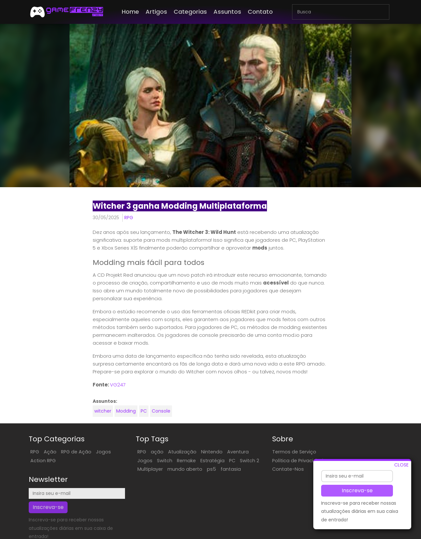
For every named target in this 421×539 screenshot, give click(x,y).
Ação (49, 451)
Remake (172, 460)
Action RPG (42, 460)
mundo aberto (194, 469)
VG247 (117, 384)
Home (130, 12)
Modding (125, 411)
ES (262, 533)
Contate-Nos (261, 469)
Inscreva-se (357, 490)
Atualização (168, 451)
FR (269, 533)
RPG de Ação (76, 451)
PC (143, 411)
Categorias (190, 12)
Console (160, 411)
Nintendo (197, 451)
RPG (128, 217)
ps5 (221, 469)
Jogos (103, 451)
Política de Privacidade (272, 460)
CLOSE (401, 465)
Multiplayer (159, 469)
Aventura (223, 451)
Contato (260, 12)
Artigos (156, 12)
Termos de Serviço (267, 451)
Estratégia (198, 460)
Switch (150, 460)
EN (255, 533)
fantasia (133, 477)
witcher (102, 411)
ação (142, 451)
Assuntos (227, 12)
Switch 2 (132, 469)
